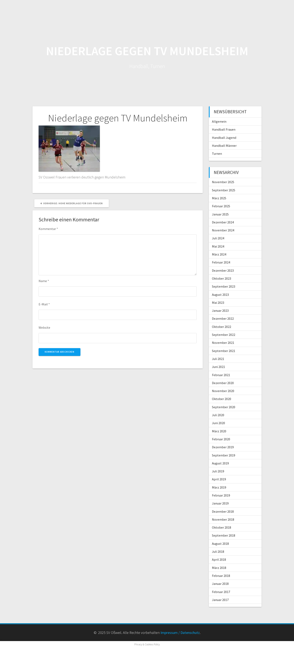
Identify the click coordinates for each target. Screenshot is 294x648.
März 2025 (219, 198)
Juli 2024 (218, 238)
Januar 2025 (220, 214)
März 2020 (219, 431)
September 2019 (223, 455)
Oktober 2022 (221, 327)
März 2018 (219, 568)
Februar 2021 (221, 375)
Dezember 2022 (223, 318)
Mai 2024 (218, 246)
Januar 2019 (220, 503)
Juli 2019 (218, 471)
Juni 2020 (218, 423)
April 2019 (219, 479)
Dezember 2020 (223, 383)
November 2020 (223, 391)
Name (44, 281)
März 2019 (219, 487)
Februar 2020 (221, 439)
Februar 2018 (221, 576)
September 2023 (223, 286)
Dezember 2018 (223, 511)
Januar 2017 (220, 600)
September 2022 (223, 335)
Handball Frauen (223, 129)
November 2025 (223, 182)
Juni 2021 (218, 367)
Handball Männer (224, 146)
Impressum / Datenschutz (180, 632)
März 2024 (219, 254)
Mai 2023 (218, 302)
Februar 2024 (221, 262)
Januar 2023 (220, 310)
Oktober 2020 (221, 399)
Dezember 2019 (223, 447)
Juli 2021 (218, 359)
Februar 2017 (221, 592)
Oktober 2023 (221, 278)
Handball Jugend (224, 138)
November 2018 (223, 519)
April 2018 (219, 559)
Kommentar (48, 229)
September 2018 (223, 535)
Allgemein (219, 121)
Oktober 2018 (221, 527)
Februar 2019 (221, 495)
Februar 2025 (221, 206)
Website (44, 327)
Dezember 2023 (223, 270)
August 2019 (220, 463)
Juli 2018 (218, 551)
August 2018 (220, 543)
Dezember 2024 (223, 222)
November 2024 (223, 230)
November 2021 (223, 343)
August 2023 (220, 295)
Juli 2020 (218, 415)
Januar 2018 (220, 584)
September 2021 (223, 351)
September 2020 (223, 407)
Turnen (217, 153)
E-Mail (44, 304)
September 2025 (223, 190)
